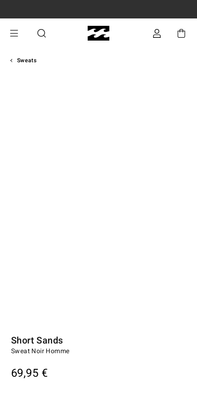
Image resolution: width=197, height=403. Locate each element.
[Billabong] (98, 33)
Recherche (41, 33)
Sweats (27, 60)
